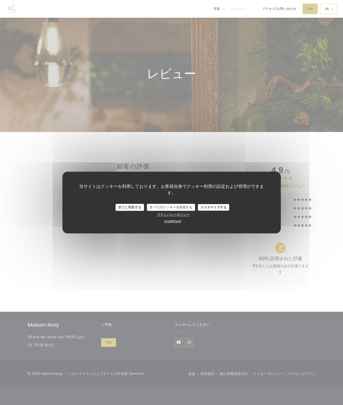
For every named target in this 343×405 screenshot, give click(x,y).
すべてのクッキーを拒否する (171, 207)
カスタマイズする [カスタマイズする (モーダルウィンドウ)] (213, 207)
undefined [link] (172, 221)
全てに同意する (129, 207)
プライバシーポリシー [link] (173, 214)
